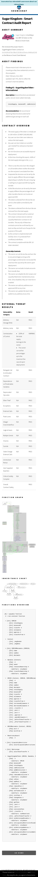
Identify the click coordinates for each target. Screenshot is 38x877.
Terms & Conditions (21, 872)
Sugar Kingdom (21, 35)
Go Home (19, 853)
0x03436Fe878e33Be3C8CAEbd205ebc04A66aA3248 (19, 52)
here (22, 4)
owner (30, 160)
